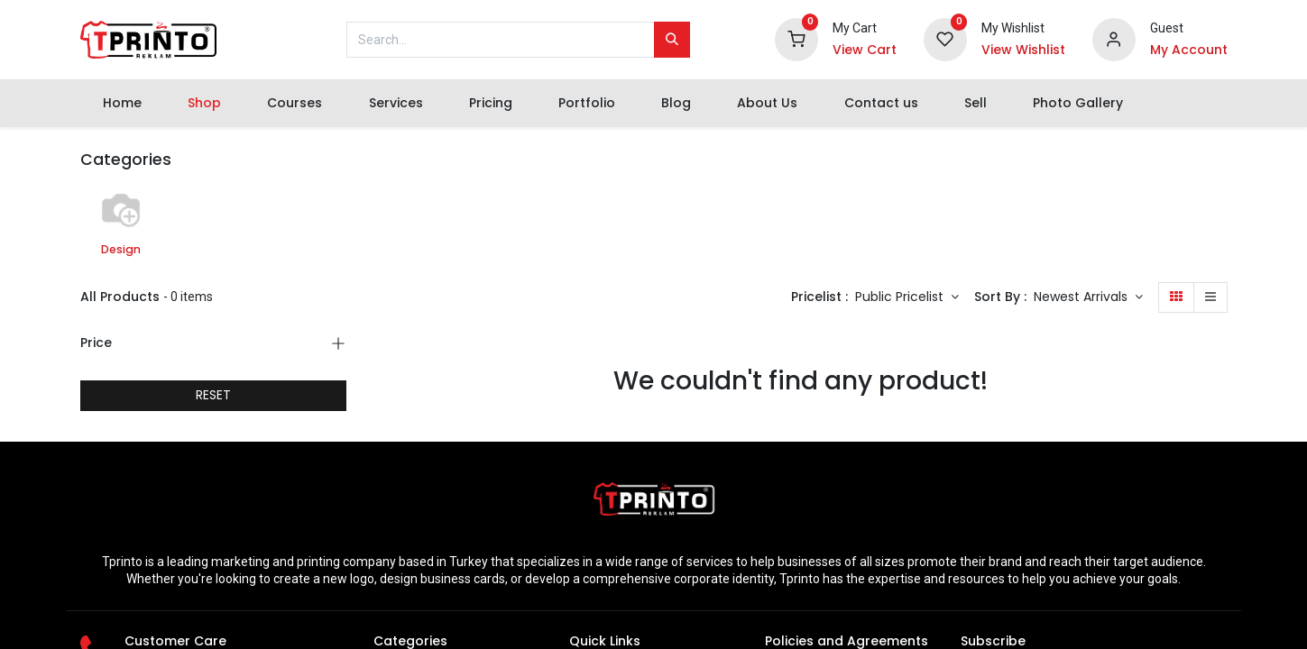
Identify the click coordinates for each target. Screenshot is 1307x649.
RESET (213, 395)
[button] (1088, 297)
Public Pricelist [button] (901, 297)
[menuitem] (122, 103)
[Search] (672, 40)
